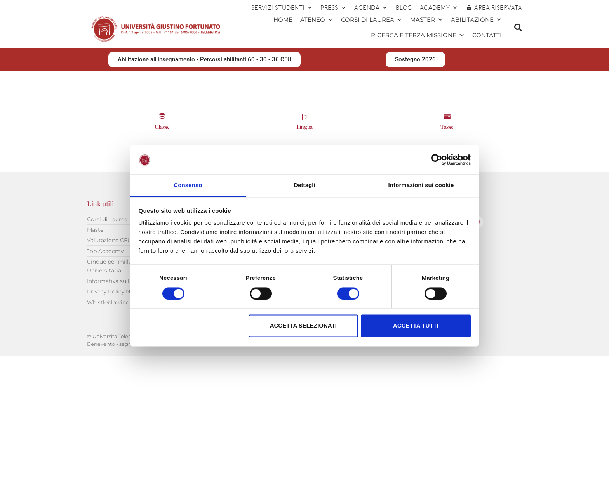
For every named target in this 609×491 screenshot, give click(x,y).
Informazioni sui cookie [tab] (421, 185)
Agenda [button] (371, 8)
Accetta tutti (415, 326)
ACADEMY (439, 8)
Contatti (487, 35)
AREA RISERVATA (498, 7)
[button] (518, 27)
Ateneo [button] (316, 20)
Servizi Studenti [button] (282, 8)
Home (282, 19)
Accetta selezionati (303, 326)
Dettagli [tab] (304, 185)
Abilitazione (476, 20)
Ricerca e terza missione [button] (418, 35)
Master (426, 20)
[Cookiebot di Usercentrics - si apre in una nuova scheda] (437, 159)
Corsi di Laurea (371, 20)
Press (333, 8)
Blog (404, 7)
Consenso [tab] (188, 185)
